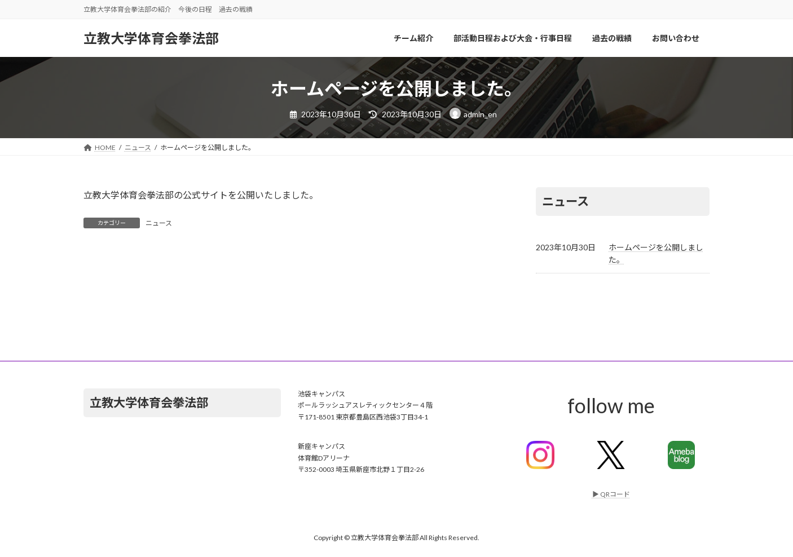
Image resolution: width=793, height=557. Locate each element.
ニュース (159, 223)
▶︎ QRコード (611, 494)
